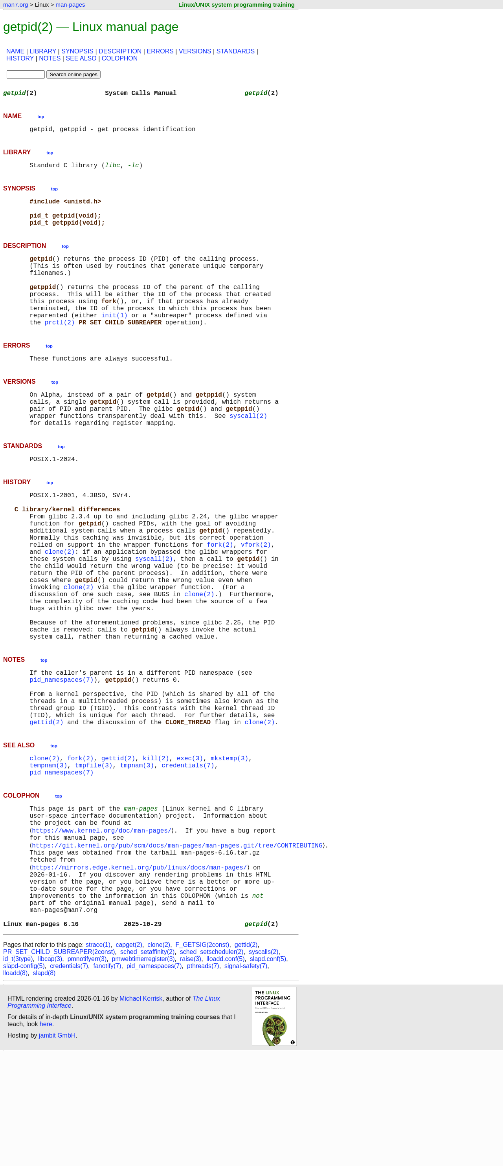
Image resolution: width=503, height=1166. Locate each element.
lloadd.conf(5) (226, 1071)
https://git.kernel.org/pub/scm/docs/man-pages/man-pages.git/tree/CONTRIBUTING (178, 941)
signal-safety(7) (245, 1078)
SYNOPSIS (77, 51)
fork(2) (220, 594)
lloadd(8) (15, 1085)
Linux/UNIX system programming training (236, 4)
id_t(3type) (18, 1071)
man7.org (15, 4)
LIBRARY (42, 51)
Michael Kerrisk (140, 1110)
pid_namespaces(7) (61, 753)
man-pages (70, 4)
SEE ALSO (81, 58)
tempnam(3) (48, 851)
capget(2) (129, 1057)
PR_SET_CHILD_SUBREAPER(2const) (59, 1064)
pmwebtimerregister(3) (143, 1071)
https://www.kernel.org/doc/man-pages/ (103, 923)
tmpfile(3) (93, 851)
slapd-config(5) (24, 1078)
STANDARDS (236, 51)
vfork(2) (256, 594)
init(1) (114, 340)
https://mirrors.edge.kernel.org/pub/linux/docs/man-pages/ (140, 967)
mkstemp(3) (229, 842)
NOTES (50, 58)
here (46, 1136)
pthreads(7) (203, 1078)
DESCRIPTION (120, 51)
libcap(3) (50, 1071)
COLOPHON (120, 58)
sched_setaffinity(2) (147, 1064)
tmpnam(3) (137, 851)
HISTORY (20, 58)
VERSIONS (195, 51)
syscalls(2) (264, 1064)
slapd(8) (44, 1085)
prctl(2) (60, 348)
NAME (15, 51)
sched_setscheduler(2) (212, 1064)
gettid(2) (46, 805)
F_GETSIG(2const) (202, 1057)
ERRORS (160, 51)
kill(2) (156, 842)
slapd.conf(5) (268, 1071)
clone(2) (60, 603)
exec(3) (190, 842)
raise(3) (190, 1071)
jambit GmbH (57, 1147)
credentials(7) (188, 851)
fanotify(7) (107, 1078)
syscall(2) (248, 450)
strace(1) (98, 1057)
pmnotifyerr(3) (87, 1071)
